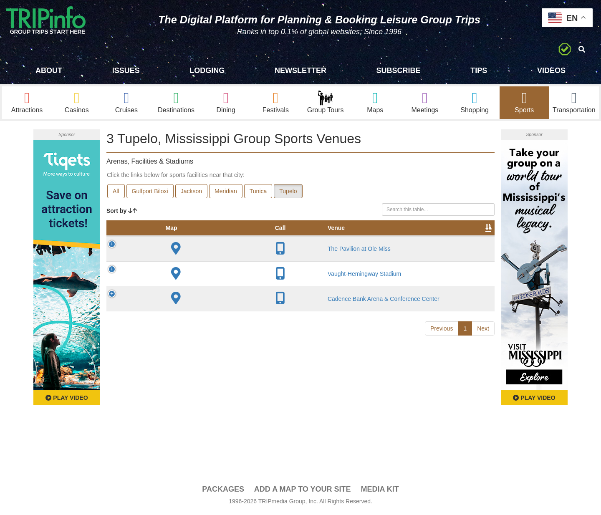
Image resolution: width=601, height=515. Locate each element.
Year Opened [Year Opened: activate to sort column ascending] (257, 233)
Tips (478, 70)
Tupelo (288, 192)
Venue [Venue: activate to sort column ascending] (164, 237)
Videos (551, 70)
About (48, 70)
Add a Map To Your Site (302, 490)
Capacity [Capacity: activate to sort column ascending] (301, 237)
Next (483, 352)
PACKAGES (223, 490)
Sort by (121, 212)
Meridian (226, 192)
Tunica (258, 192)
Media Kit (380, 490)
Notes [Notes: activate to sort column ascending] (337, 237)
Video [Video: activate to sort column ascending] (410, 237)
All (116, 192)
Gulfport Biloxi (150, 192)
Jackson (191, 192)
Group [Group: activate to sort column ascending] (473, 237)
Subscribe (398, 70)
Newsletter (300, 70)
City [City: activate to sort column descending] (225, 237)
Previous (441, 352)
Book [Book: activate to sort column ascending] (441, 237)
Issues (126, 70)
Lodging (207, 70)
